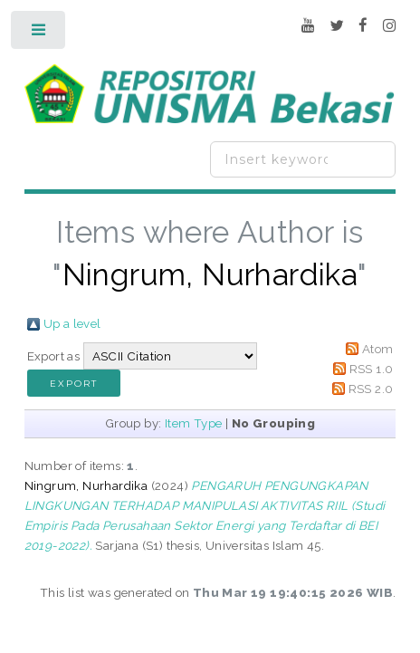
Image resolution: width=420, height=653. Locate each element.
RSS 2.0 (371, 388)
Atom (378, 348)
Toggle (39, 34)
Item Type (194, 423)
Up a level (72, 323)
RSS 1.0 (371, 368)
